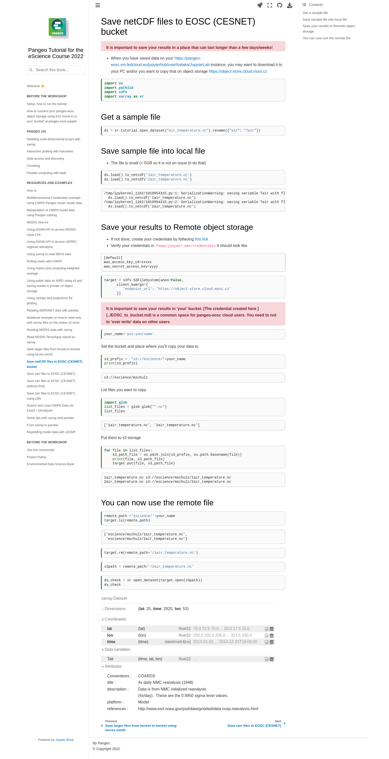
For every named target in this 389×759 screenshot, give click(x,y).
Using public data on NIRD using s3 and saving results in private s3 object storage (54, 286)
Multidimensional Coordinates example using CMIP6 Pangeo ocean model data (54, 200)
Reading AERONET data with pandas (53, 310)
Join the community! (41, 450)
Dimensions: (116, 609)
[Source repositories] (279, 5)
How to (31, 190)
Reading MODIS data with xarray (49, 330)
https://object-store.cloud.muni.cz (238, 71)
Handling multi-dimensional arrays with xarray (53, 142)
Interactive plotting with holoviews (50, 151)
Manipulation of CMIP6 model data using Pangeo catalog (51, 212)
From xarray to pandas (42, 425)
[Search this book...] (56, 70)
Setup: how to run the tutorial (47, 104)
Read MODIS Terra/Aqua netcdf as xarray (51, 339)
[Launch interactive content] (259, 5)
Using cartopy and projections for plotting (49, 300)
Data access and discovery (45, 158)
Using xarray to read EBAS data (49, 254)
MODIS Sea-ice (37, 222)
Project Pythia (36, 457)
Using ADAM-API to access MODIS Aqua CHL (51, 232)
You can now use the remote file (327, 38)
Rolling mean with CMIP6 (44, 261)
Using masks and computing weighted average (53, 271)
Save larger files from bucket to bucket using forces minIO (53, 351)
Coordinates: (116, 619)
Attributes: (114, 666)
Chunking (33, 166)
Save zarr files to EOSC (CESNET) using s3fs (51, 396)
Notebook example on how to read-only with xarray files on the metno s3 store (54, 320)
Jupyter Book (64, 740)
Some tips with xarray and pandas (50, 418)
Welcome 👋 (36, 86)
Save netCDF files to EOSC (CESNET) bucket (54, 364)
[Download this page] (289, 5)
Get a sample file (315, 13)
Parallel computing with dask (46, 173)
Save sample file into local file (325, 19)
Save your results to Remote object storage (329, 28)
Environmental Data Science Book (50, 464)
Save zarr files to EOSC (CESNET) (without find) (51, 383)
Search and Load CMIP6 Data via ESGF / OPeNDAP (50, 408)
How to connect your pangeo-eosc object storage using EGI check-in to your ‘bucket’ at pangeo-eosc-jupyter (52, 116)
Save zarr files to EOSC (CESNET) (51, 374)
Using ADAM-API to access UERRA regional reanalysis (51, 244)
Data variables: (118, 649)
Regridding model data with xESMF (51, 432)
